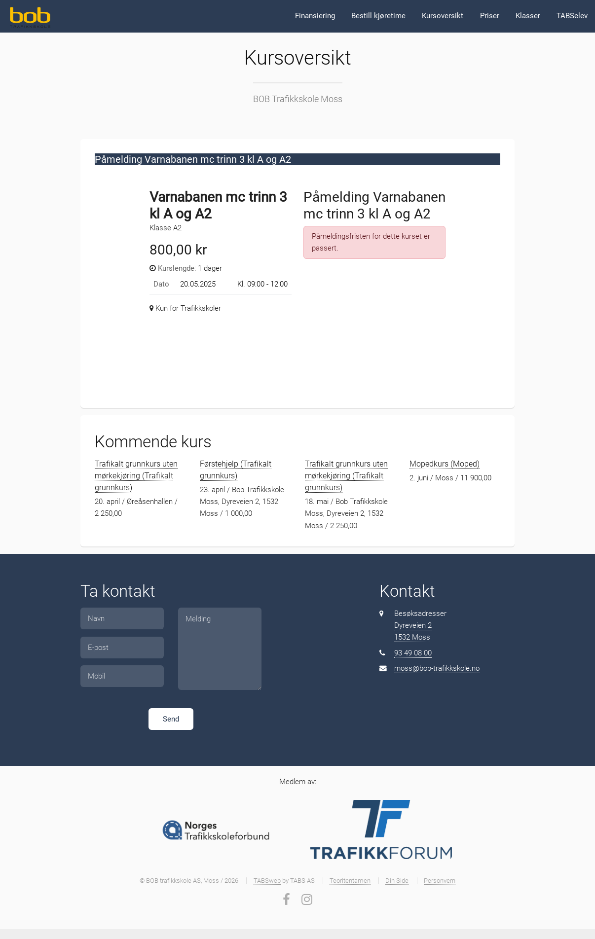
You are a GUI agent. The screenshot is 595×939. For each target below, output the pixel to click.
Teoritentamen (350, 880)
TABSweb (267, 880)
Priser (489, 15)
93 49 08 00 (413, 653)
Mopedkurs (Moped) (444, 464)
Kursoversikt (442, 15)
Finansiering (315, 15)
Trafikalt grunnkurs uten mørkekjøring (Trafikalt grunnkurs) (136, 475)
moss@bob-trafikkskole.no (437, 668)
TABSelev (572, 15)
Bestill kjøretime (378, 15)
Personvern (439, 880)
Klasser (528, 15)
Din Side (397, 880)
